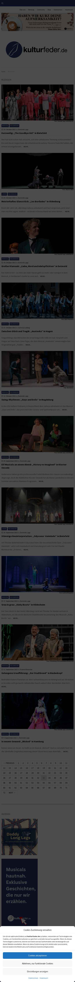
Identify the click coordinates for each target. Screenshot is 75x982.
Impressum (44, 978)
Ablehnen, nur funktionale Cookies (37, 963)
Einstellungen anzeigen (37, 971)
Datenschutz (33, 978)
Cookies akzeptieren (37, 955)
